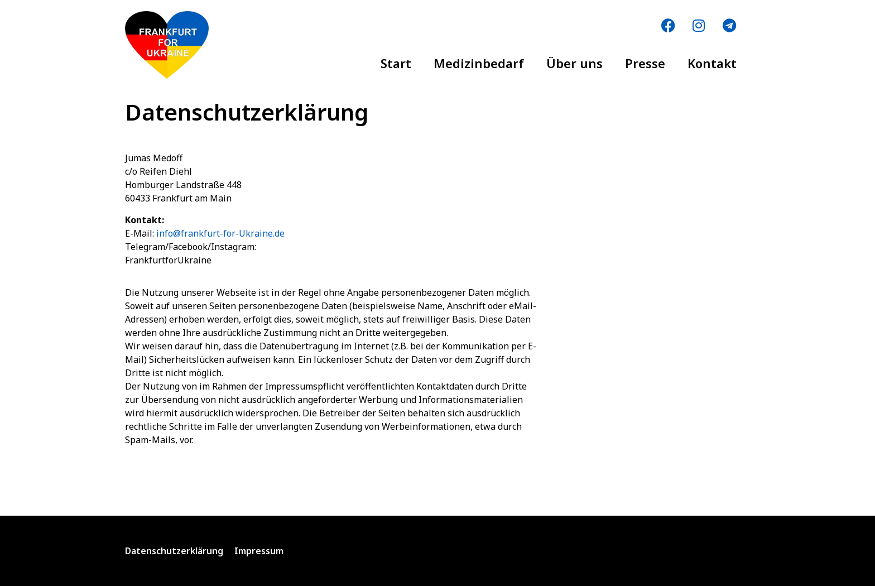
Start (396, 63)
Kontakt (712, 63)
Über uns (574, 63)
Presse (645, 63)
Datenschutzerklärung (174, 551)
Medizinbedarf (479, 63)
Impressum (258, 551)
